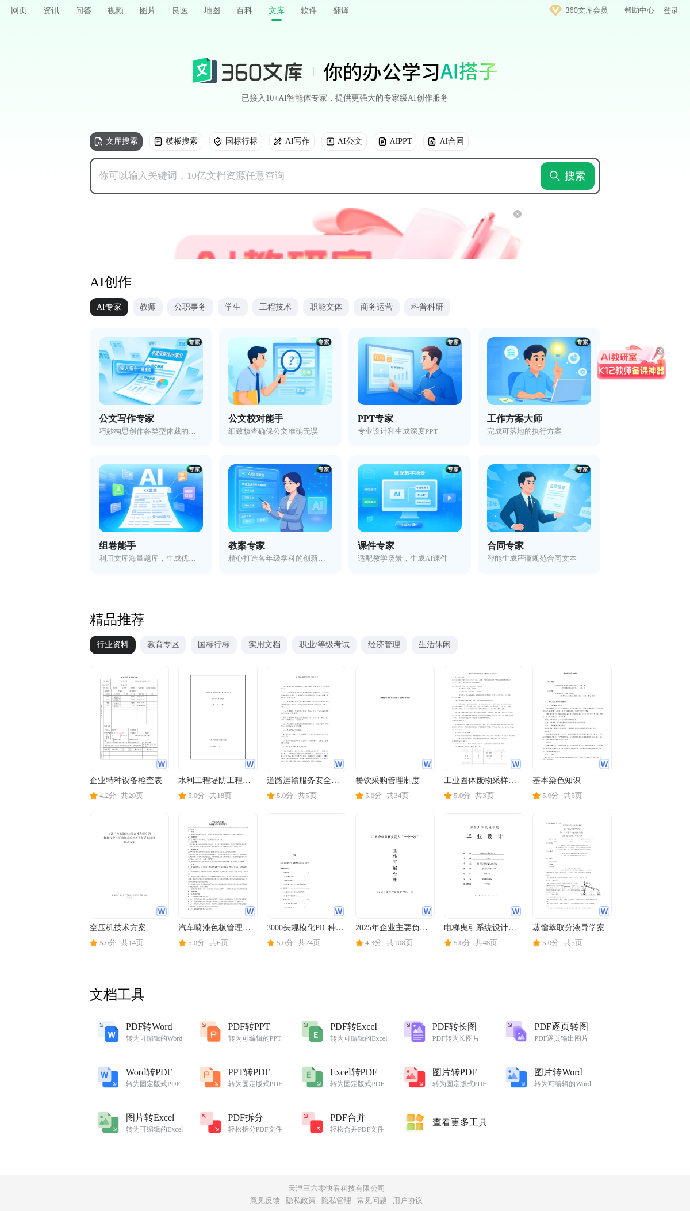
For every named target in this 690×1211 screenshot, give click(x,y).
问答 (83, 10)
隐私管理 (336, 1200)
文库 (277, 10)
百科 (244, 10)
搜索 (567, 176)
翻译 (341, 10)
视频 (116, 10)
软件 (309, 10)
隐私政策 (301, 1200)
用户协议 (408, 1200)
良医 (180, 10)
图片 (148, 10)
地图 (212, 10)
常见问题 (372, 1200)
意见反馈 (265, 1200)
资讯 (51, 10)
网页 (19, 10)
